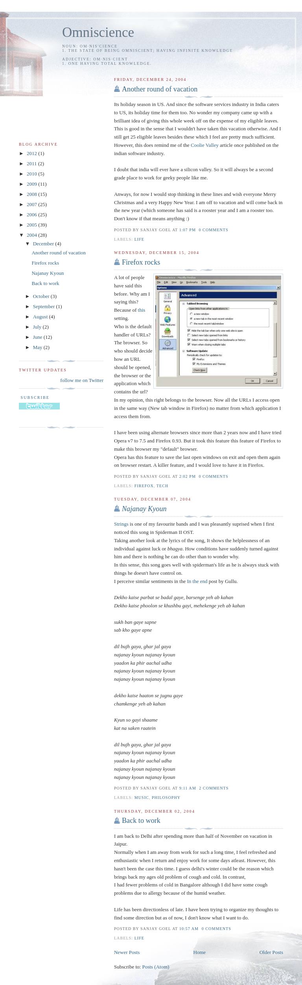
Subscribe (34, 397)
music (141, 797)
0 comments (213, 230)
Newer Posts (127, 952)
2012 (32, 153)
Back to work (141, 820)
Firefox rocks (141, 262)
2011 (32, 163)
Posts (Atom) (155, 967)
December (44, 244)
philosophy (166, 797)
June (38, 337)
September (44, 306)
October (42, 296)
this (141, 310)
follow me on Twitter (81, 380)
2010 (32, 174)
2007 (32, 204)
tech (163, 486)
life (139, 239)
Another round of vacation (159, 89)
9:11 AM (187, 788)
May (38, 347)
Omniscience (98, 32)
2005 (32, 225)
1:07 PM (187, 230)
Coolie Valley (205, 145)
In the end (197, 581)
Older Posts (271, 952)
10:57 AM (189, 929)
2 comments (213, 788)
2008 (32, 194)
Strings (121, 524)
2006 (32, 214)
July (38, 327)
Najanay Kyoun (47, 273)
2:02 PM (187, 476)
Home (199, 952)
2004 (32, 235)
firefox (144, 486)
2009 (32, 184)
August (41, 317)
